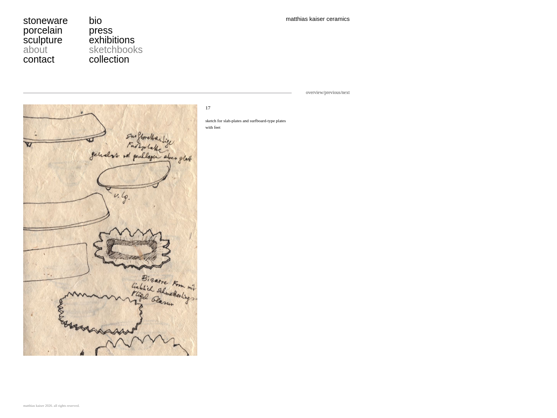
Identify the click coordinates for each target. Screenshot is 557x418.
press (101, 30)
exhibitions (112, 39)
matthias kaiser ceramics (318, 18)
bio (95, 20)
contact (39, 59)
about (35, 49)
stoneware (45, 20)
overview (314, 92)
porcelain (42, 30)
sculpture (42, 39)
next (346, 92)
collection (109, 59)
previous (332, 92)
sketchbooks (116, 49)
